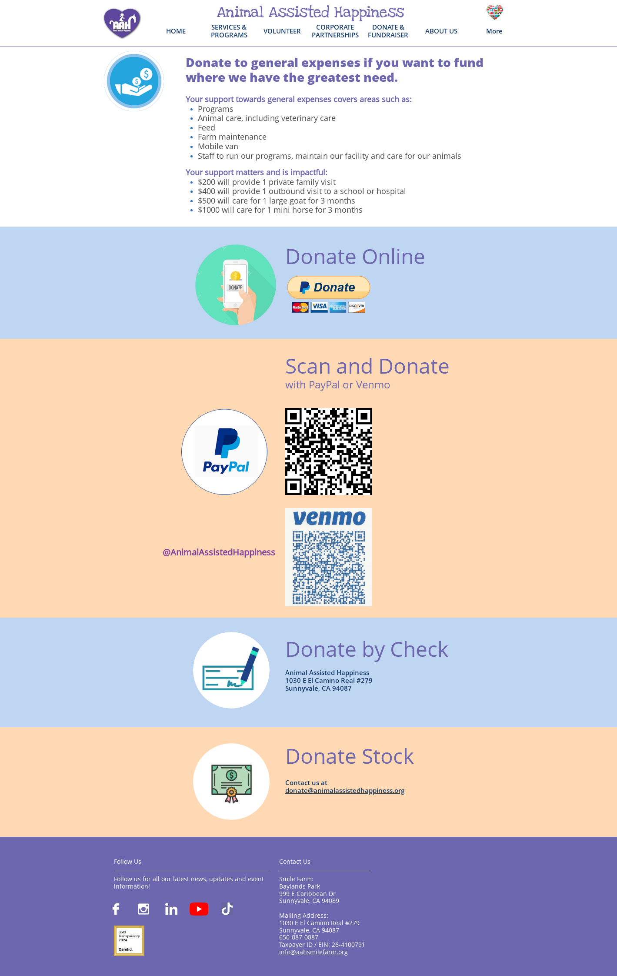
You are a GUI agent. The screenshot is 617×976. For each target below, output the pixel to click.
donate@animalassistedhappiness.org (344, 790)
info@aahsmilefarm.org (313, 952)
